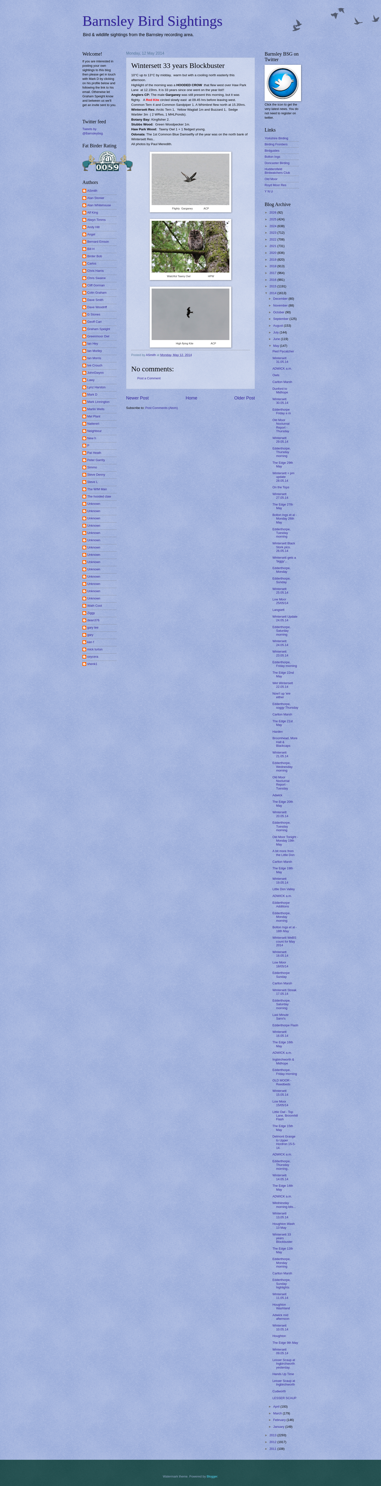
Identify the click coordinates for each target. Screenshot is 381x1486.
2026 (273, 212)
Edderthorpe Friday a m (281, 411)
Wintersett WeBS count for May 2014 (284, 941)
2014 (273, 293)
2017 (273, 273)
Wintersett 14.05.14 (280, 1177)
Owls (275, 375)
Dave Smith (95, 300)
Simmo (92, 467)
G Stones (93, 314)
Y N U (269, 191)
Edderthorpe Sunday (281, 974)
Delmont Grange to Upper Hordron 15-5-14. (283, 1142)
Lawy (91, 380)
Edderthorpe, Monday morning (281, 916)
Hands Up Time (283, 1374)
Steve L (92, 482)
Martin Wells (95, 409)
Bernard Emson (98, 241)
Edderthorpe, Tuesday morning (281, 533)
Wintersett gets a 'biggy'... (284, 559)
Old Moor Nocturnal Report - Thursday (280, 425)
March (278, 1413)
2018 (273, 266)
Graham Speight (98, 329)
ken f (90, 642)
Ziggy (91, 613)
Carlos (91, 263)
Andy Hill (93, 227)
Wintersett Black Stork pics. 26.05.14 (283, 547)
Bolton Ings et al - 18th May (284, 929)
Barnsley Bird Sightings (152, 21)
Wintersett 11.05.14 (280, 1296)
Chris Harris (95, 271)
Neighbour (94, 431)
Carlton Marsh (282, 382)
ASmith (92, 190)
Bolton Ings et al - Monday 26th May (284, 518)
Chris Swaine (96, 278)
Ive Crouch (94, 365)
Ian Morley (94, 351)
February (279, 1420)
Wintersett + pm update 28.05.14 (283, 476)
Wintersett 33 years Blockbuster (282, 1238)
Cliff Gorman (96, 285)
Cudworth (279, 1391)
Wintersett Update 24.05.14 (284, 618)
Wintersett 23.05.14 (280, 653)
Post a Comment (149, 378)
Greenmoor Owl (98, 336)
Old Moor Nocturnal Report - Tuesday (280, 782)
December (280, 298)
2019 (273, 259)
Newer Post (137, 398)
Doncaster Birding (277, 163)
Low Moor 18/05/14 (280, 964)
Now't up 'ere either (281, 695)
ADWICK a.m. (282, 368)
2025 (273, 219)
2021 (273, 246)
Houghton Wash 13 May (283, 1225)
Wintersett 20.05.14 (280, 814)
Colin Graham (96, 292)
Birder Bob (94, 256)
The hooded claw (99, 496)
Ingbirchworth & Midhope (283, 1061)
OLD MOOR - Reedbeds (281, 1082)
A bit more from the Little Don (283, 852)
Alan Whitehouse (99, 205)
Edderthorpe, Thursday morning (281, 452)
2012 (273, 1442)
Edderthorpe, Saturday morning (281, 630)
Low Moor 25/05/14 (280, 601)
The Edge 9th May (285, 1343)
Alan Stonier (95, 198)
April (276, 1406)
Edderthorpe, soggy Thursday (285, 705)
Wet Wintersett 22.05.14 (282, 685)
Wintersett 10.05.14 (280, 1327)
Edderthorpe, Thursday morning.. (281, 1165)
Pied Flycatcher (283, 351)
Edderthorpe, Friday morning (284, 664)
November (280, 305)
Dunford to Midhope (280, 390)
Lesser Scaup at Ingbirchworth (283, 1382)
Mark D (92, 394)
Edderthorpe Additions (281, 904)
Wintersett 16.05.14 (280, 1033)
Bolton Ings (272, 156)
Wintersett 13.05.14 (280, 1215)
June (277, 339)
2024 (273, 226)
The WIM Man (97, 489)
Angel (91, 234)
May (276, 346)
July (276, 332)
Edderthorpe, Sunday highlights (281, 1283)
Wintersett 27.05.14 (280, 495)
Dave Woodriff (97, 307)
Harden (277, 731)
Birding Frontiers (276, 144)
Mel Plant (93, 416)
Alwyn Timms (96, 220)
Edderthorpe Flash (285, 1025)
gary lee (92, 627)
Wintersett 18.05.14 (280, 953)
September (281, 319)
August (278, 325)
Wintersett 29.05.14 (280, 439)
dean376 (93, 620)
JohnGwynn (95, 372)
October (279, 312)
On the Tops (280, 487)
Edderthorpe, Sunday (281, 580)
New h (91, 438)
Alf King (92, 212)
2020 (273, 253)
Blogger (212, 1476)
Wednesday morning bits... (284, 1204)
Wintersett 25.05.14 (280, 590)
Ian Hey (92, 343)
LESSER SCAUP (284, 1398)
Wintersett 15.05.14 (280, 1092)
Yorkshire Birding (276, 138)
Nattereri (93, 423)
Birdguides (272, 150)
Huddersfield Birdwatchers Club (277, 170)
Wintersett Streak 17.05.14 (284, 992)
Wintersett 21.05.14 (280, 754)
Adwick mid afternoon (280, 1316)
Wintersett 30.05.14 (280, 401)
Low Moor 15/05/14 (280, 1103)
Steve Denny (96, 474)
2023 (273, 232)
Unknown (93, 504)
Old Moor (271, 179)
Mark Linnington (98, 402)
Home (191, 398)
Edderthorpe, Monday (281, 569)
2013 (273, 1435)
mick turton (95, 649)
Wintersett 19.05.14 (280, 880)
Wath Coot (94, 605)
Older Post (244, 398)
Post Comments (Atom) (161, 408)
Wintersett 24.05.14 (280, 643)
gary (90, 635)
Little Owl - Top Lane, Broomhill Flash (285, 1115)
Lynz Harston (96, 387)
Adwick (277, 795)
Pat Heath (94, 453)
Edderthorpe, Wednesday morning (282, 766)
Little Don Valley (283, 889)
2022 (273, 239)
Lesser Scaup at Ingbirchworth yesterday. (283, 1363)
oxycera (92, 656)
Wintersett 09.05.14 (280, 1351)
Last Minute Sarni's (280, 1016)
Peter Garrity (96, 460)
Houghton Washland (281, 1306)
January (279, 1426)
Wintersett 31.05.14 (280, 360)
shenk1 (92, 664)
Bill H (91, 249)
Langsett (278, 610)
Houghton (279, 1336)
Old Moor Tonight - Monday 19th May (285, 840)
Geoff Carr (94, 322)
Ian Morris (94, 358)
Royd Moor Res (275, 185)
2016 (273, 280)
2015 (273, 286)
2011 (273, 1449)
